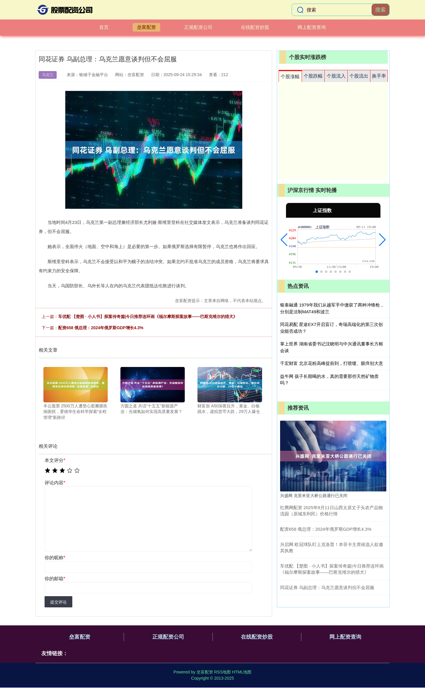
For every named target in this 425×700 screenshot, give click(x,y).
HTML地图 (241, 672)
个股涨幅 (290, 76)
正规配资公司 (198, 27)
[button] (284, 239)
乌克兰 (47, 75)
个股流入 (336, 75)
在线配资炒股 (255, 27)
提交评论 (58, 602)
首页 (104, 27)
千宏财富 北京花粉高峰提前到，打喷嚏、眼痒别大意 (331, 363)
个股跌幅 (313, 75)
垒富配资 (146, 27)
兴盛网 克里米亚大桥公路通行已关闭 (313, 495)
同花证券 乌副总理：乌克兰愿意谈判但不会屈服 (327, 587)
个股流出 (358, 75)
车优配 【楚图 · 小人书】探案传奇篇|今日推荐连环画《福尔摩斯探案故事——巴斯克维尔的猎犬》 (147, 316)
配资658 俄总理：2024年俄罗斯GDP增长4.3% (100, 327)
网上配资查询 (312, 27)
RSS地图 (222, 672)
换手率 (379, 75)
